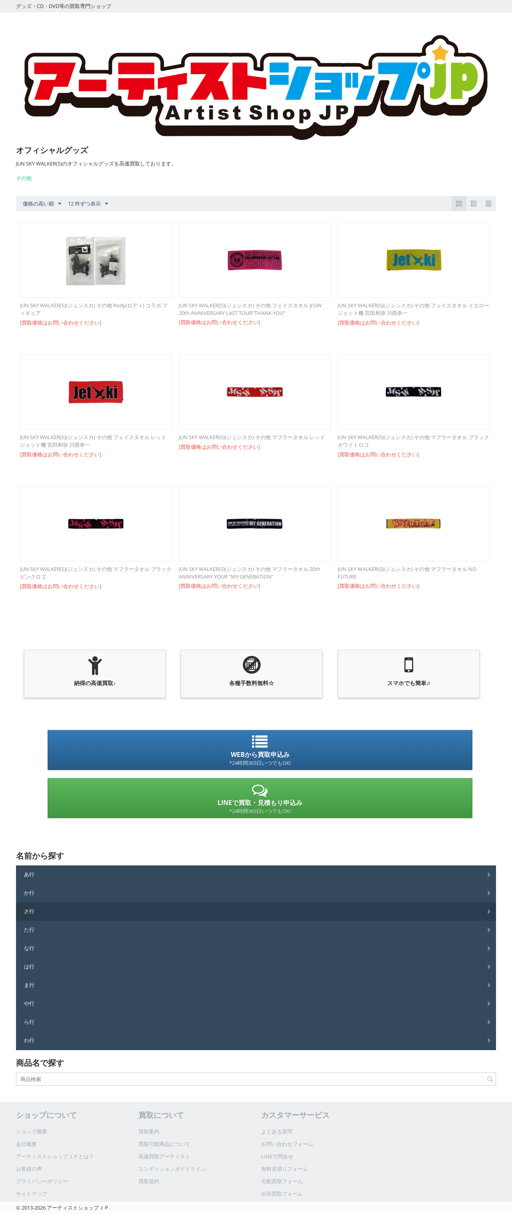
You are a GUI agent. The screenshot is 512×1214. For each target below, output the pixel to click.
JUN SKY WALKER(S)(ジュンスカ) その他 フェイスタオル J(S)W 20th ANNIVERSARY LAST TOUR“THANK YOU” (250, 309)
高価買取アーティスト (164, 1156)
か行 (29, 892)
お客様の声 (29, 1168)
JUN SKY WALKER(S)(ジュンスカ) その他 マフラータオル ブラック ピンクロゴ (96, 572)
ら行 (29, 1021)
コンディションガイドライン (172, 1168)
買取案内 (148, 1131)
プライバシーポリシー (42, 1181)
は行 (29, 966)
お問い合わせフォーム (287, 1143)
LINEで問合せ (277, 1156)
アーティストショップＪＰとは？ (55, 1156)
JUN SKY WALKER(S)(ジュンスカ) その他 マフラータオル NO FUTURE (407, 572)
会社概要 (26, 1143)
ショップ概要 (31, 1131)
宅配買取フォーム (282, 1181)
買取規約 (148, 1181)
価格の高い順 (42, 204)
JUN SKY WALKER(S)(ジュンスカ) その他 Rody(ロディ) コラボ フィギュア (94, 309)
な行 (29, 948)
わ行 (29, 1040)
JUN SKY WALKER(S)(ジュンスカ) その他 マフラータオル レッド (252, 437)
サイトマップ (31, 1193)
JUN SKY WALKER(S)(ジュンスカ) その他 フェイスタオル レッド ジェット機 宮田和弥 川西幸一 (93, 441)
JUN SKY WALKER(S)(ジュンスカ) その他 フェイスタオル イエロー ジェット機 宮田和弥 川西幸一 (413, 309)
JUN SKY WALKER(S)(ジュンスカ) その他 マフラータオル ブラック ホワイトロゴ (414, 441)
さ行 (29, 911)
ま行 (29, 984)
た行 (29, 929)
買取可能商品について (164, 1143)
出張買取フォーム (282, 1193)
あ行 (29, 874)
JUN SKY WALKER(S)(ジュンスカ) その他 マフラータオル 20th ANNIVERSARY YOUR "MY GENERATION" (249, 572)
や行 (29, 1003)
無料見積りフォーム (284, 1168)
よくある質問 (276, 1131)
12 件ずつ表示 (88, 204)
